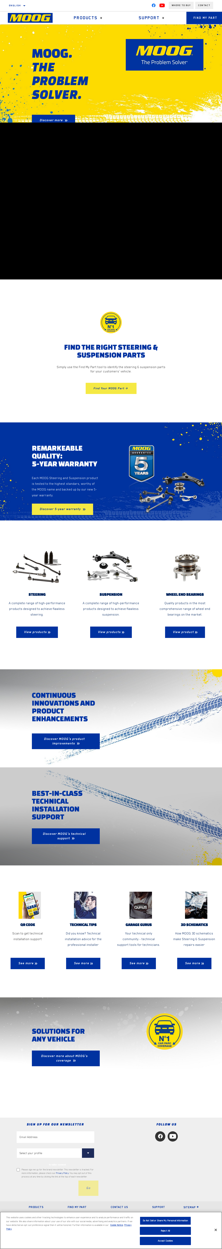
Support (147, 17)
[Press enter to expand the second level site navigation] (100, 18)
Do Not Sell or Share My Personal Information (165, 1220)
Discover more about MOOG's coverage (64, 1058)
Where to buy (181, 5)
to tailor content (57, 1164)
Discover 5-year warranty (61, 509)
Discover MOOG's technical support (64, 836)
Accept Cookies (165, 1241)
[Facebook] (153, 6)
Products (85, 17)
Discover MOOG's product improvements (64, 741)
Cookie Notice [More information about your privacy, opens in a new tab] (116, 1225)
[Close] (215, 1230)
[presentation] (46, 1188)
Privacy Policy (62, 1173)
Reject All (165, 1231)
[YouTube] (162, 6)
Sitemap (191, 1207)
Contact (204, 5)
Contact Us (119, 1207)
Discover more (52, 120)
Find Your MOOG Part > (111, 388)
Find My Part (77, 1207)
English (15, 5)
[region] (111, 1230)
